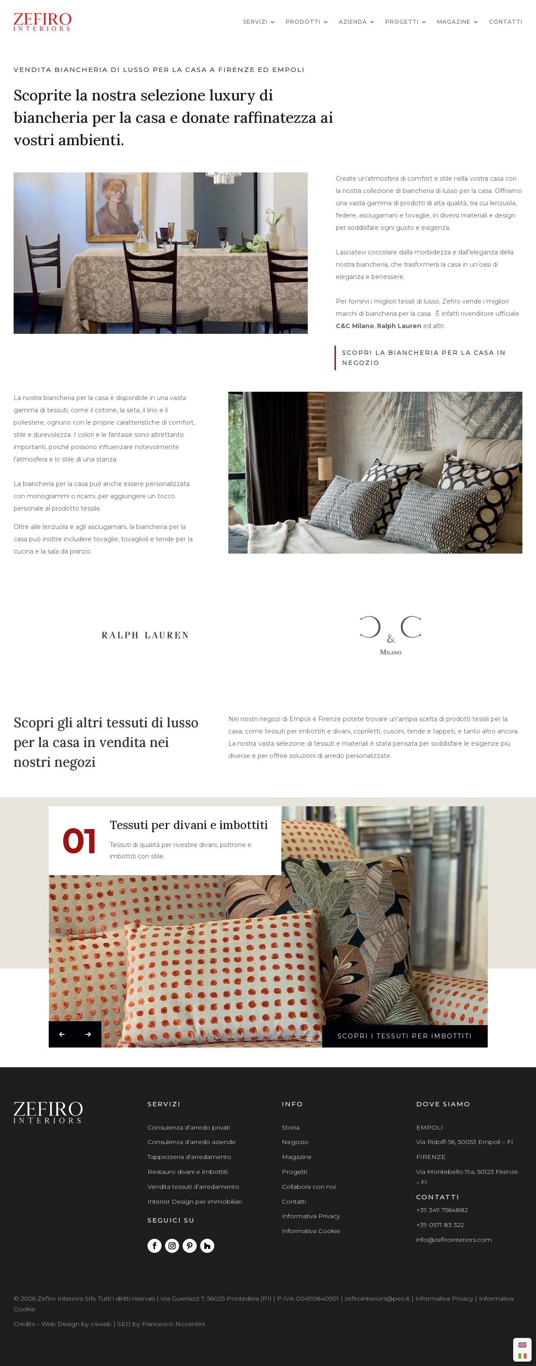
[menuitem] (522, 1344)
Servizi (255, 21)
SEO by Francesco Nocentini (161, 1324)
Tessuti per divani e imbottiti (188, 825)
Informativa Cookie (311, 1231)
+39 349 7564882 (442, 1210)
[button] (61, 1034)
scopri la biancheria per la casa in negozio (424, 358)
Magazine (454, 21)
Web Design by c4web (76, 1324)
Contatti (505, 21)
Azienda (353, 21)
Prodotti (303, 21)
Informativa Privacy (311, 1216)
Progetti (402, 21)
